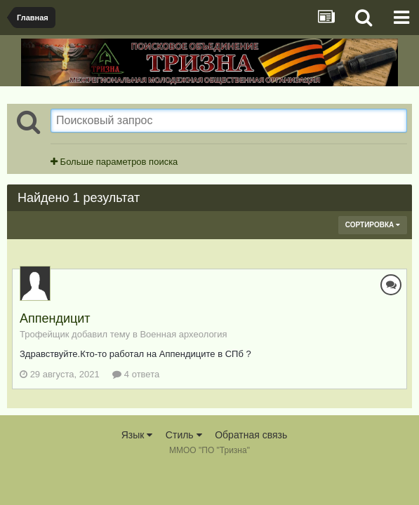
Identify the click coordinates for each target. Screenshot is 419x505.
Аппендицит (55, 318)
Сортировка (372, 225)
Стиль (184, 434)
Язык (137, 434)
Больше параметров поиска (114, 161)
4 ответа (135, 374)
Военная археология (183, 334)
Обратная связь (251, 434)
